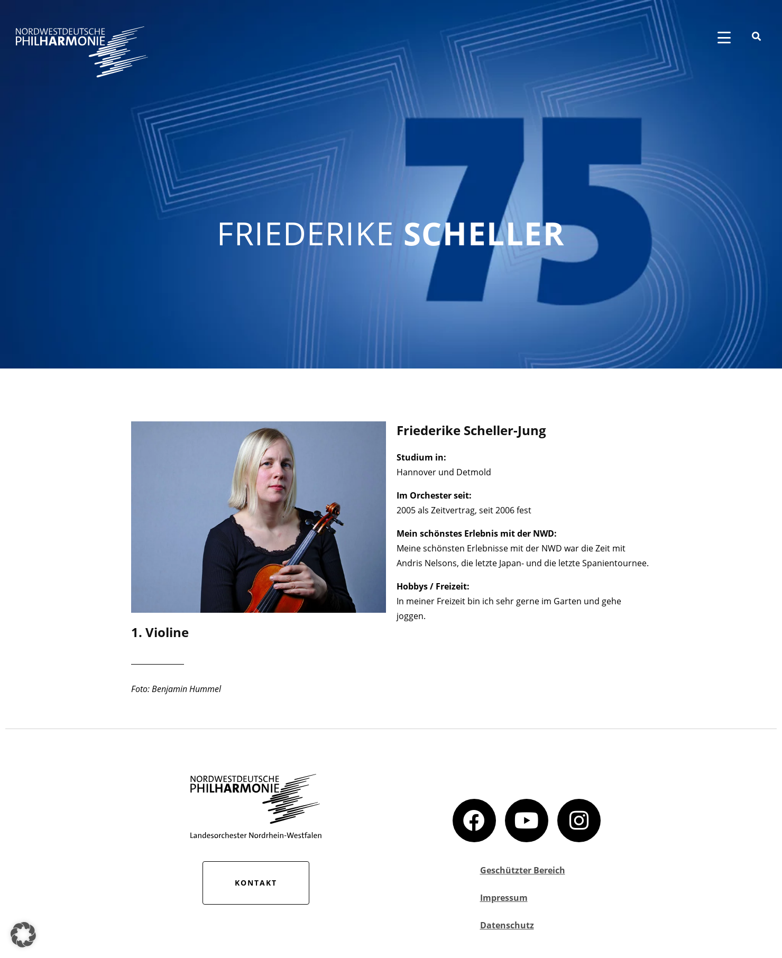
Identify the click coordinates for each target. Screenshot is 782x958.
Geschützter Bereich (522, 870)
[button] (23, 934)
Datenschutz (507, 925)
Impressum (504, 898)
